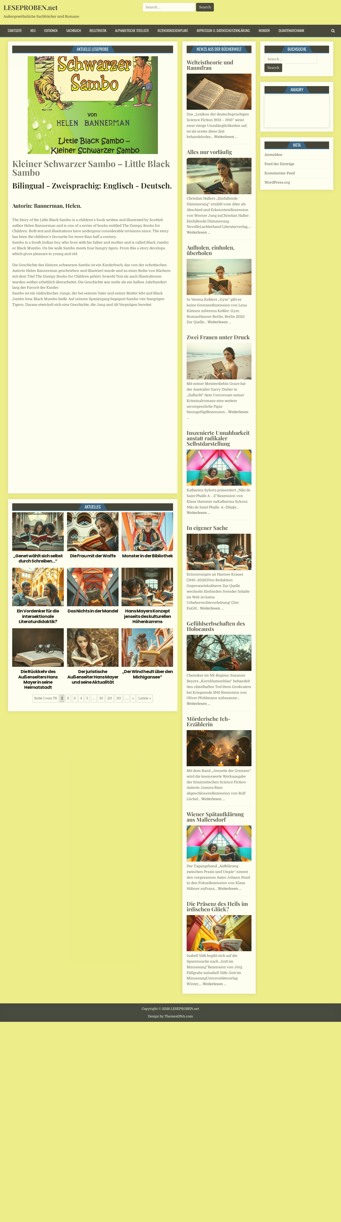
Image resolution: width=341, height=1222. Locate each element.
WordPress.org (277, 182)
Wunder (264, 30)
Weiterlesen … (226, 137)
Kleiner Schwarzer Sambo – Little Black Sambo (91, 168)
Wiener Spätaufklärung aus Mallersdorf (215, 816)
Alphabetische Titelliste (132, 30)
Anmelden (273, 155)
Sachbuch (73, 30)
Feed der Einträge (279, 164)
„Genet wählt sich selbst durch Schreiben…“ (38, 558)
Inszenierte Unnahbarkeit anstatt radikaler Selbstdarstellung (218, 438)
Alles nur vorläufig (209, 151)
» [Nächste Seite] (133, 698)
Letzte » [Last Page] (144, 698)
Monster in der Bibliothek (147, 556)
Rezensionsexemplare (173, 30)
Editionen (51, 30)
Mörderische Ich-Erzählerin (209, 721)
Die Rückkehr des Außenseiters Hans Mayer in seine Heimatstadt (38, 679)
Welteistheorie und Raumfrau (210, 64)
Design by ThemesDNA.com (170, 1016)
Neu (33, 30)
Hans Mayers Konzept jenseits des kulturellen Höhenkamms (147, 616)
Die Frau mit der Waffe (93, 556)
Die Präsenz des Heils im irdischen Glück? (217, 906)
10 (101, 698)
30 (118, 698)
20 (109, 698)
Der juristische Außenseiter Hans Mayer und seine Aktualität (92, 676)
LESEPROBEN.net (31, 7)
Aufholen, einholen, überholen (210, 250)
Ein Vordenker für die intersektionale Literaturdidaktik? (38, 616)
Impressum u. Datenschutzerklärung (223, 30)
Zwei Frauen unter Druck (218, 337)
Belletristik (98, 30)
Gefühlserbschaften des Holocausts (216, 626)
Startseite (15, 30)
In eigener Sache (207, 527)
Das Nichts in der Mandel (93, 611)
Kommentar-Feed (279, 173)
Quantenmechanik (291, 30)
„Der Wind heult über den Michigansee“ (147, 674)
